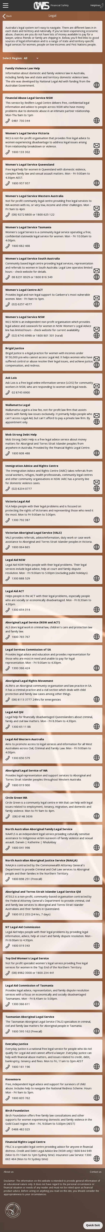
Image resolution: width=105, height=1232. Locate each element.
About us (8, 1172)
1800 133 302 (17, 152)
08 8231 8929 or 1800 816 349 (28, 277)
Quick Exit (93, 1225)
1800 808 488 (17, 453)
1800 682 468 (17, 246)
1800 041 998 (17, 848)
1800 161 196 (17, 1067)
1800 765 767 (17, 637)
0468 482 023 (17, 1129)
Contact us (95, 1172)
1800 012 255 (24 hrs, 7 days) (27, 914)
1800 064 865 (17, 547)
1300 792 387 (17, 520)
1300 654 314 (17, 610)
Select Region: (12, 58)
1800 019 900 (17, 785)
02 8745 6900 (17, 392)
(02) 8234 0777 (18, 489)
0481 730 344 (17, 121)
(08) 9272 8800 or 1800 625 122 (29, 215)
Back (7, 16)
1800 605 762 (17, 1098)
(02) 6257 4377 (18, 304)
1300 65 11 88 (18, 727)
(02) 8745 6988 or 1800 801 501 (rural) (34, 336)
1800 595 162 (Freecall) (23, 1031)
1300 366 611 (17, 1004)
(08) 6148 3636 (19, 816)
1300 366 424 (17, 668)
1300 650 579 (17, 758)
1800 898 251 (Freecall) (23, 879)
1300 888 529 (17, 578)
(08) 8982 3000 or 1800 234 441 (29, 973)
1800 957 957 (17, 183)
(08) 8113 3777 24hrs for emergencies (33, 700)
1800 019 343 (17, 946)
